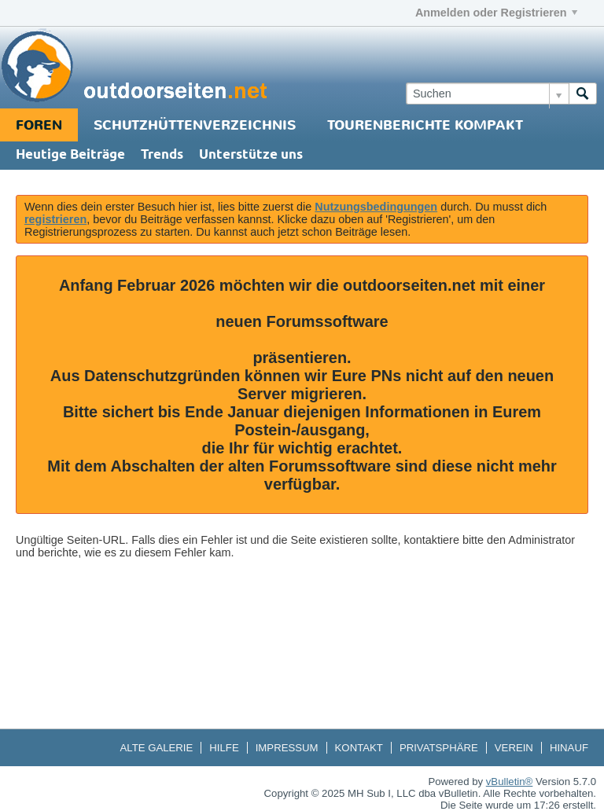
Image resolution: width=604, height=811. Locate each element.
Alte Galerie (156, 748)
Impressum (287, 748)
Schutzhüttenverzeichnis (195, 125)
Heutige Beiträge (70, 155)
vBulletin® (509, 781)
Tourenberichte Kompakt (425, 125)
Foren (39, 125)
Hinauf (569, 748)
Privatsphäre (439, 748)
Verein (514, 748)
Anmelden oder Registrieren (496, 12)
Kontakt (359, 748)
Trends (162, 155)
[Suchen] (487, 94)
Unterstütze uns (251, 155)
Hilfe (223, 748)
